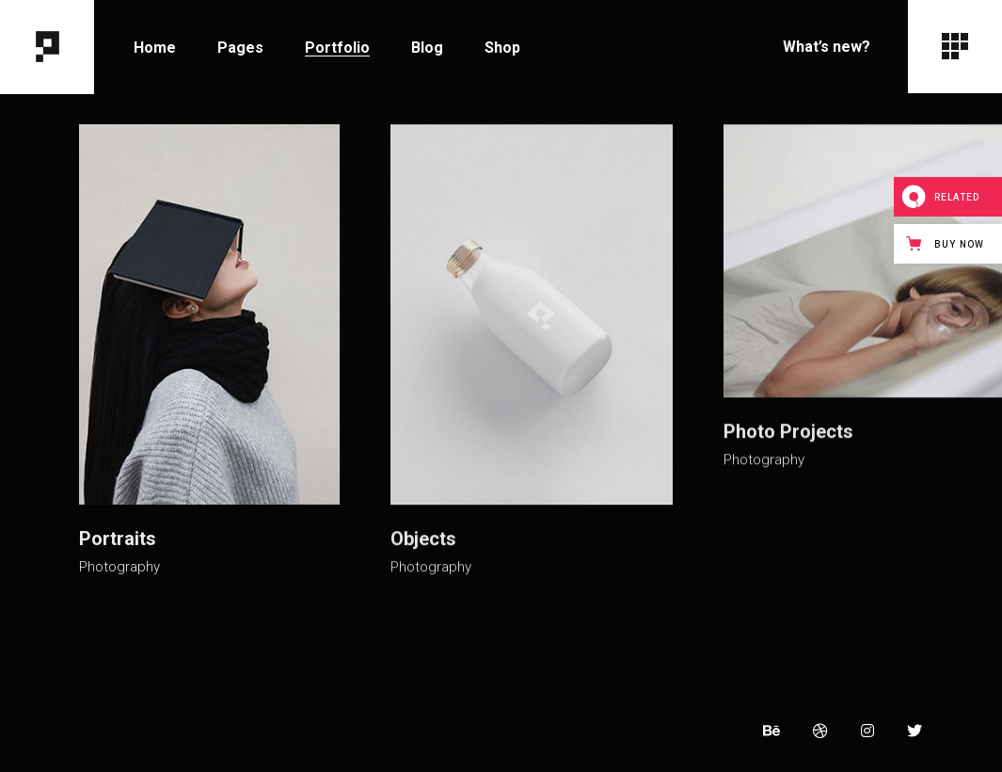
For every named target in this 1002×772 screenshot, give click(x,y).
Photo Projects (781, 433)
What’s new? (826, 47)
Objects (420, 534)
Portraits (117, 534)
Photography (119, 562)
